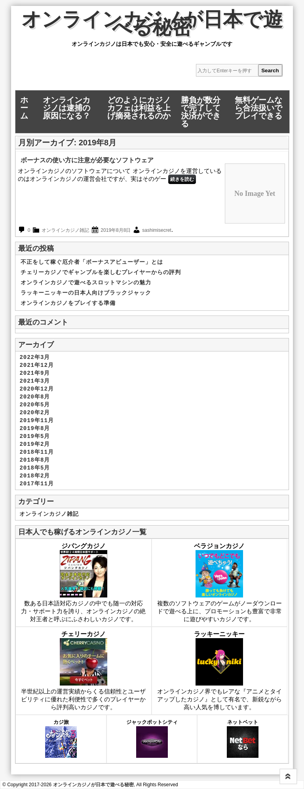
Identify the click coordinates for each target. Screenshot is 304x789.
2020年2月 (34, 413)
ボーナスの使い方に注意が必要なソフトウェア (87, 160)
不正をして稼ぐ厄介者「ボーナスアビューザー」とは (92, 262)
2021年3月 (34, 381)
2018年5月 (34, 468)
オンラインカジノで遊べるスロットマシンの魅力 (86, 283)
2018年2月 (34, 476)
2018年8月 (34, 460)
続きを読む (182, 179)
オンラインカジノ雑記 (65, 230)
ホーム (24, 108)
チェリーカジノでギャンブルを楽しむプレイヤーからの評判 (101, 272)
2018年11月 (36, 452)
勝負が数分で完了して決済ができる (200, 112)
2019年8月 (34, 428)
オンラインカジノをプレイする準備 (68, 303)
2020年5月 (34, 405)
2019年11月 (36, 420)
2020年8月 (34, 397)
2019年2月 (34, 444)
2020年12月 (36, 389)
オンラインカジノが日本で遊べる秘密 (152, 25)
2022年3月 (34, 357)
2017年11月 (36, 484)
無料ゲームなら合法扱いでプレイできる (258, 108)
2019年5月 (34, 436)
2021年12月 (36, 365)
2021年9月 (34, 373)
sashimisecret (156, 230)
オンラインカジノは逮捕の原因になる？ (66, 108)
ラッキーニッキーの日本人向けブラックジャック (86, 293)
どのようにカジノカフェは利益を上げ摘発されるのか (139, 108)
